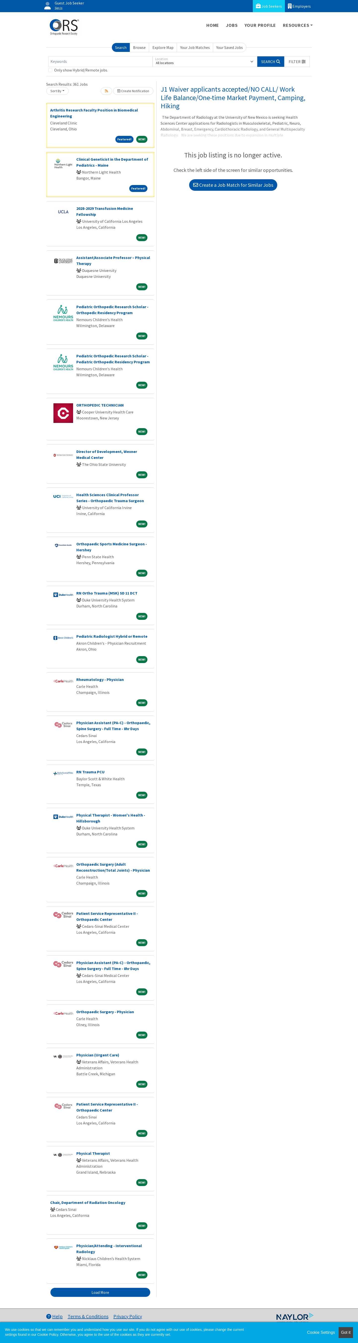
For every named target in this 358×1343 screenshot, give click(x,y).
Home (212, 25)
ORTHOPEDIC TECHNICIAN (100, 405)
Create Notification (133, 91)
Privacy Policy (127, 1316)
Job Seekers (269, 6)
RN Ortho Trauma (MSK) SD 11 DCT (106, 593)
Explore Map (163, 47)
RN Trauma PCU (90, 771)
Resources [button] (296, 25)
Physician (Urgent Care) (97, 1054)
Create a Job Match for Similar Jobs (233, 185)
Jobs (231, 25)
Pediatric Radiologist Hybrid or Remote (111, 636)
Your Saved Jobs (229, 47)
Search (121, 47)
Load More (100, 1292)
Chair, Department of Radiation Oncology (87, 1202)
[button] (297, 61)
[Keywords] (100, 61)
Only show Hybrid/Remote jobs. (81, 70)
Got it (346, 1332)
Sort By (55, 91)
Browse (139, 47)
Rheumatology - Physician (100, 679)
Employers (299, 6)
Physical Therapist (93, 1153)
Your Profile (260, 25)
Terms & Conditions (88, 1316)
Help (54, 1316)
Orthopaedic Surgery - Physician (105, 1011)
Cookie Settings (321, 1332)
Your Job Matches (195, 47)
